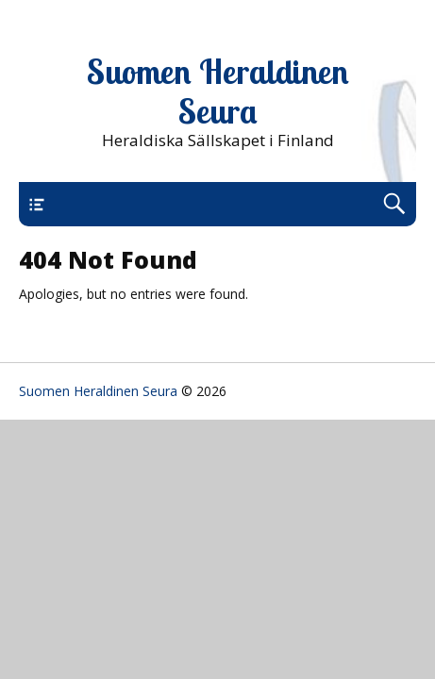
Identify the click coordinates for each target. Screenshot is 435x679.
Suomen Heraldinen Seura (218, 91)
